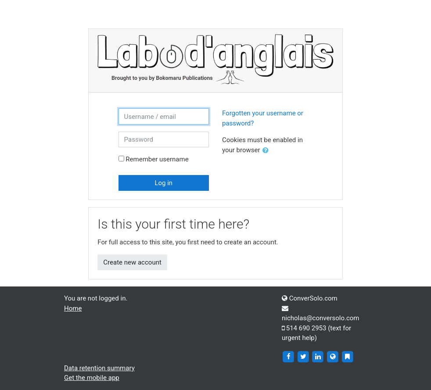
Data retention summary (99, 368)
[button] (267, 150)
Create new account (132, 262)
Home (73, 308)
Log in (163, 183)
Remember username (157, 159)
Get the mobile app (91, 378)
